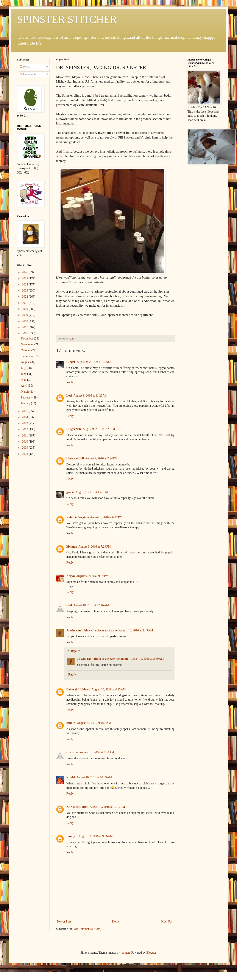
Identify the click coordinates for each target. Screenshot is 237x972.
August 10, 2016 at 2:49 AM (136, 630)
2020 (25, 309)
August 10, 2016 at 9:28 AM (97, 752)
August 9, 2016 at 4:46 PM (92, 492)
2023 (25, 290)
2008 (25, 454)
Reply (69, 382)
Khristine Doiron (77, 806)
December (27, 338)
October (26, 350)
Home (116, 921)
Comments (28, 74)
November (27, 344)
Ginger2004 (73, 429)
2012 (25, 429)
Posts (25, 67)
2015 (25, 411)
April (24, 385)
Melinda (71, 546)
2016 (25, 333)
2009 (25, 447)
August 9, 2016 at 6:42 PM (106, 517)
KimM (70, 777)
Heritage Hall (75, 458)
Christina (72, 752)
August (25, 362)
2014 (25, 417)
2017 (25, 327)
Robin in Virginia (77, 517)
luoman (125, 952)
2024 (25, 284)
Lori (69, 395)
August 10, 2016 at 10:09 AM (94, 777)
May (24, 379)
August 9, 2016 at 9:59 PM (92, 576)
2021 (25, 302)
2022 (25, 296)
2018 (25, 321)
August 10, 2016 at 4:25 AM (109, 689)
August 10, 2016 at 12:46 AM (91, 605)
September (27, 356)
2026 (25, 272)
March (25, 391)
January (26, 403)
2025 (25, 278)
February (27, 397)
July (24, 368)
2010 (25, 441)
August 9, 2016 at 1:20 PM (99, 429)
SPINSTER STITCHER (67, 19)
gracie (70, 492)
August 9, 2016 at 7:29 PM (94, 546)
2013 (25, 423)
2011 (25, 435)
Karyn (70, 576)
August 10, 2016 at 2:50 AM (146, 658)
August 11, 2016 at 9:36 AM (96, 836)
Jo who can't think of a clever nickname (91, 630)
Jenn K (71, 723)
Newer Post (64, 921)
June (24, 374)
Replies (75, 651)
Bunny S (71, 836)
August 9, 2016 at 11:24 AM (94, 361)
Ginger (70, 361)
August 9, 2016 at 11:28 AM (90, 395)
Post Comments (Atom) (87, 929)
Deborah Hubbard (78, 689)
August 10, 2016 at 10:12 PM (107, 806)
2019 (25, 315)
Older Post (167, 921)
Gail (69, 605)
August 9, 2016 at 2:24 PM (101, 458)
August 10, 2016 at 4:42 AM (94, 723)
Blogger (151, 952)
